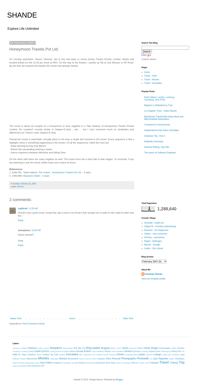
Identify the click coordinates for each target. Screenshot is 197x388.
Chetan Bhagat (150, 348)
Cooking (24, 351)
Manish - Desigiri (152, 244)
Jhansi (39, 355)
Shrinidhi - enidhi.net (154, 223)
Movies (21, 186)
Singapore (57, 363)
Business (132, 348)
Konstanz (112, 355)
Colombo (180, 348)
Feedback (100, 351)
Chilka (173, 348)
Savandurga (29, 363)
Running (21, 363)
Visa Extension (33, 366)
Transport (154, 362)
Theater (142, 363)
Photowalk (142, 358)
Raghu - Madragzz (153, 241)
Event (87, 351)
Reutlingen (179, 359)
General (128, 351)
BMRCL (113, 348)
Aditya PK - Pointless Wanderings (160, 226)
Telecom (134, 363)
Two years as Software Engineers (160, 152)
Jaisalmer (32, 354)
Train (147, 363)
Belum (70, 348)
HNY (179, 351)
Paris (108, 358)
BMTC (119, 348)
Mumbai (63, 358)
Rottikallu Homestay (153, 141)
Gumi (157, 351)
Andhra (40, 348)
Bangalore (56, 347)
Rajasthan (163, 358)
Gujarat (151, 351)
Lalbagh (157, 354)
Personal (116, 358)
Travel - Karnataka (153, 83)
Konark (105, 355)
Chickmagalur (164, 348)
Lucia (182, 354)
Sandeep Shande (153, 274)
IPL (19, 354)
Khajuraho (87, 355)
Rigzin (15, 363)
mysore (82, 359)
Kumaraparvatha (131, 355)
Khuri (94, 355)
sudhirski (22, 208)
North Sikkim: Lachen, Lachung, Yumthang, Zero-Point (159, 98)
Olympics (101, 359)
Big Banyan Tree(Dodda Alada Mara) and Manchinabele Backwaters (163, 117)
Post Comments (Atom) (33, 323)
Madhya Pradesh (19, 359)
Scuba (37, 363)
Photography (128, 358)
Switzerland (100, 363)
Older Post (128, 318)
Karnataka (72, 354)
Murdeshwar (73, 359)
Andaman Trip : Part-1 (154, 136)
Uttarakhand (22, 366)
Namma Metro (91, 359)
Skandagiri (67, 363)
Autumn (47, 348)
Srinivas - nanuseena (154, 237)
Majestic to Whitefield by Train (158, 105)
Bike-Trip (81, 348)
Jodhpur (45, 354)
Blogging (105, 348)
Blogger (119, 379)
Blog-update (93, 347)
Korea (120, 354)
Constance (17, 351)
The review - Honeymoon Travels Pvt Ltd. (60, 172)
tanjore (118, 363)
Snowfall (74, 363)
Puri (151, 359)
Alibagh (24, 348)
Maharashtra (32, 359)
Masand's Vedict (31, 175)
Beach (65, 348)
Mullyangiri (54, 359)
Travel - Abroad (151, 79)
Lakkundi (149, 355)
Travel (164, 362)
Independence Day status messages (161, 130)
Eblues (73, 351)
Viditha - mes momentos (155, 234)
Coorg (30, 351)
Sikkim (49, 362)
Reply (20, 220)
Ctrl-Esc (45, 351)
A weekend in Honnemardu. (157, 124)
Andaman (32, 348)
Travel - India (150, 76)
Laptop (164, 355)
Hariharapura (166, 351)
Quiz (155, 358)
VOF (43, 366)
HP (183, 351)
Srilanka (81, 363)
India (15, 354)
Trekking (174, 362)
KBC (81, 355)
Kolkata (99, 355)
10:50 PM (35, 230)
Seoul (43, 362)
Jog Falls (54, 354)
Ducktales (65, 351)
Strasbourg (90, 363)
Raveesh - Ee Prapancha (156, 230)
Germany (136, 351)
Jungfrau (62, 355)
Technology (126, 363)
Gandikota (120, 351)
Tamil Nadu (110, 363)
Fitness (107, 351)
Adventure (16, 348)
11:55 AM (33, 208)
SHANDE (22, 15)
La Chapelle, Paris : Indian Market (160, 111)
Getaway (144, 351)
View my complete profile (153, 278)
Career (140, 348)
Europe (79, 351)
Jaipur (24, 354)
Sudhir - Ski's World (153, 248)
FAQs (94, 351)
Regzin (171, 359)
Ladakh (141, 354)
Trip (181, 362)
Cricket (37, 351)
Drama (58, 351)
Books (125, 348)
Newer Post (15, 318)
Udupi (15, 366)
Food (113, 351)
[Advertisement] (71, 307)
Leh (169, 355)
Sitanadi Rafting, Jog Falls (156, 147)
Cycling (52, 351)
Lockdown (175, 355)
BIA (75, 348)
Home (72, 318)
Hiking (174, 351)
